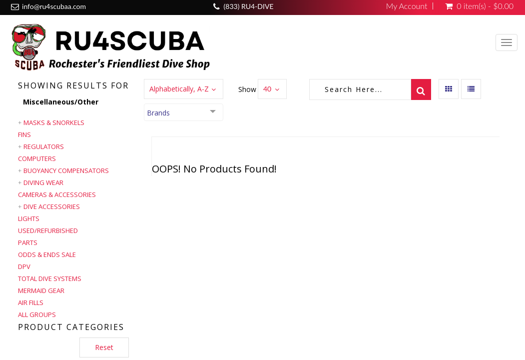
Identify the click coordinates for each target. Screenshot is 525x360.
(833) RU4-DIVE (249, 6)
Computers (37, 158)
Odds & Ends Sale (47, 254)
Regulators (43, 146)
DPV (24, 266)
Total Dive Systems (49, 278)
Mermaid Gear (41, 290)
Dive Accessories (51, 206)
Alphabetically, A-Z (179, 89)
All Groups (37, 314)
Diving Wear (43, 182)
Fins (24, 134)
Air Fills (30, 302)
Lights (28, 218)
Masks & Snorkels (53, 122)
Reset (104, 347)
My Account (407, 6)
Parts (27, 242)
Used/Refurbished (48, 230)
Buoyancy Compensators (66, 170)
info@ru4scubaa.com (54, 6)
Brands (158, 113)
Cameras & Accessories (57, 194)
